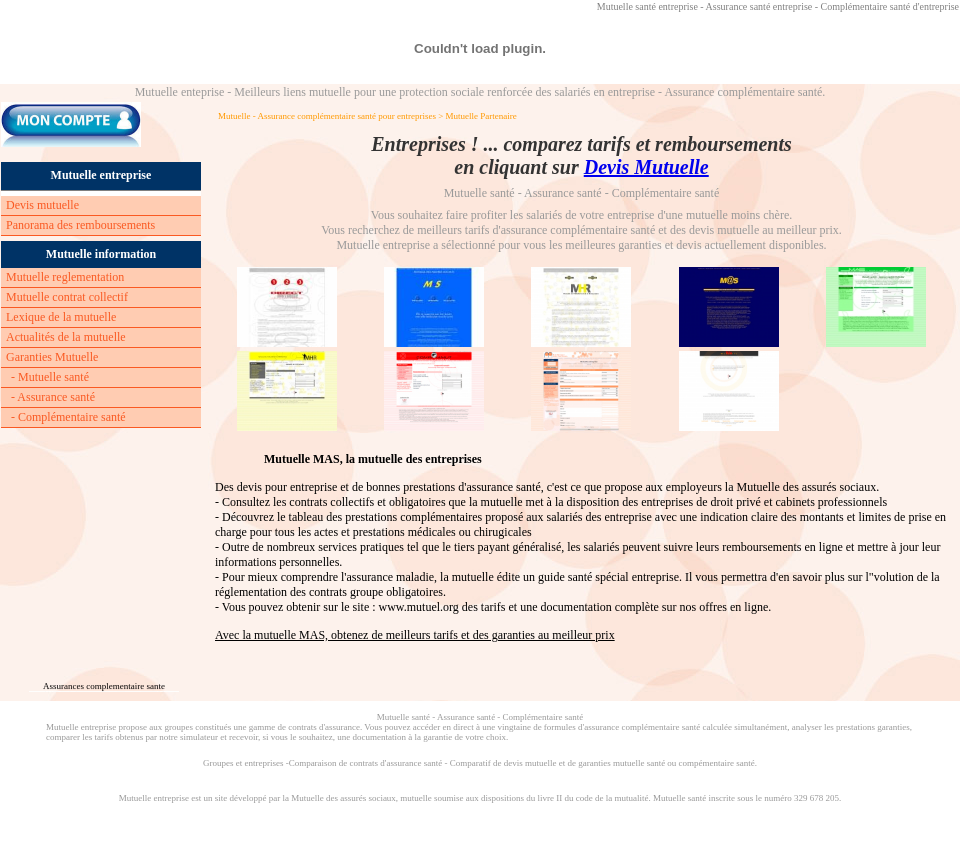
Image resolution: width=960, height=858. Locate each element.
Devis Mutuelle (646, 167)
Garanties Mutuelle (52, 357)
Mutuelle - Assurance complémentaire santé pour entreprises (327, 116)
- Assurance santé (53, 397)
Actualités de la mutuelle (66, 337)
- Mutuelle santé (50, 377)
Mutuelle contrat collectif (67, 297)
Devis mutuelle (42, 205)
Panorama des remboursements (80, 225)
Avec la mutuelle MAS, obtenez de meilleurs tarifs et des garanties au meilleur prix (415, 635)
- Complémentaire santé (68, 417)
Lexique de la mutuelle (61, 317)
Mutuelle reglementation (65, 277)
